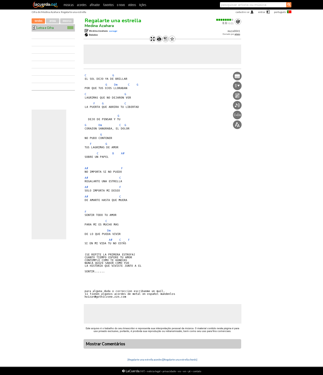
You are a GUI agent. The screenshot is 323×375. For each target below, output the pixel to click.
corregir (113, 31)
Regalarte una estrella (113, 20)
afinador (95, 5)
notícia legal (153, 371)
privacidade (169, 371)
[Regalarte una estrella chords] (180, 359)
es (179, 371)
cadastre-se (242, 12)
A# (122, 153)
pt (189, 371)
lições (142, 5)
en (184, 371)
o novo (121, 5)
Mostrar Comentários (105, 343)
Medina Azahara (99, 25)
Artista (53, 21)
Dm (116, 84)
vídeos (132, 5)
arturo (237, 34)
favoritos (108, 5)
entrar (261, 12)
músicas (69, 5)
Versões (38, 21)
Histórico (67, 21)
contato (197, 371)
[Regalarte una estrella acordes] (145, 359)
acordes (81, 5)
